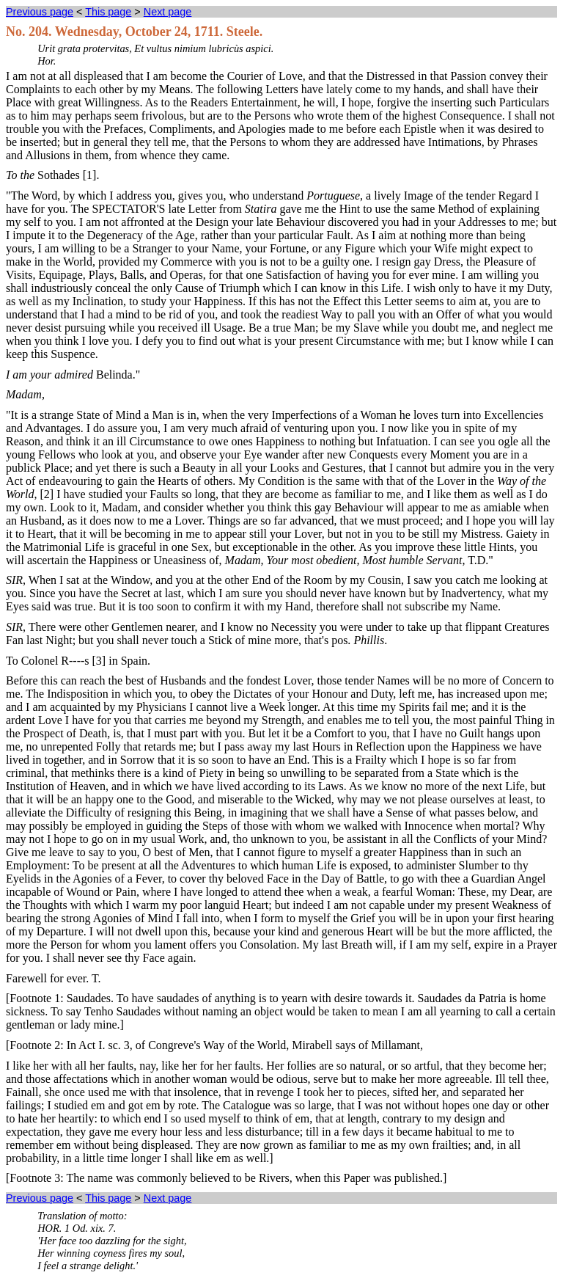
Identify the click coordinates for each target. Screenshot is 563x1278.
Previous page (39, 12)
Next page (168, 12)
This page (108, 12)
